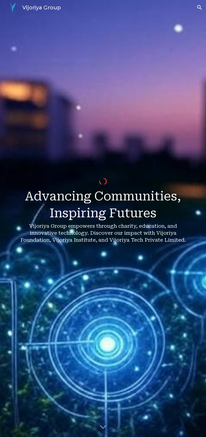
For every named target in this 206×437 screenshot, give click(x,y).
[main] (103, 221)
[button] (199, 7)
